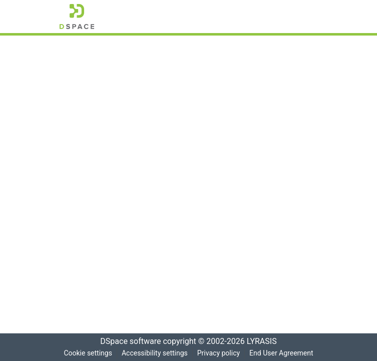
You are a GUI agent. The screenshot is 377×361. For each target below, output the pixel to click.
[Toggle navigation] (304, 16)
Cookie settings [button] (86, 353)
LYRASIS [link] (264, 341)
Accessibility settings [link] (153, 353)
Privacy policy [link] (218, 353)
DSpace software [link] (127, 341)
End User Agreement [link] (282, 353)
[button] (77, 16)
